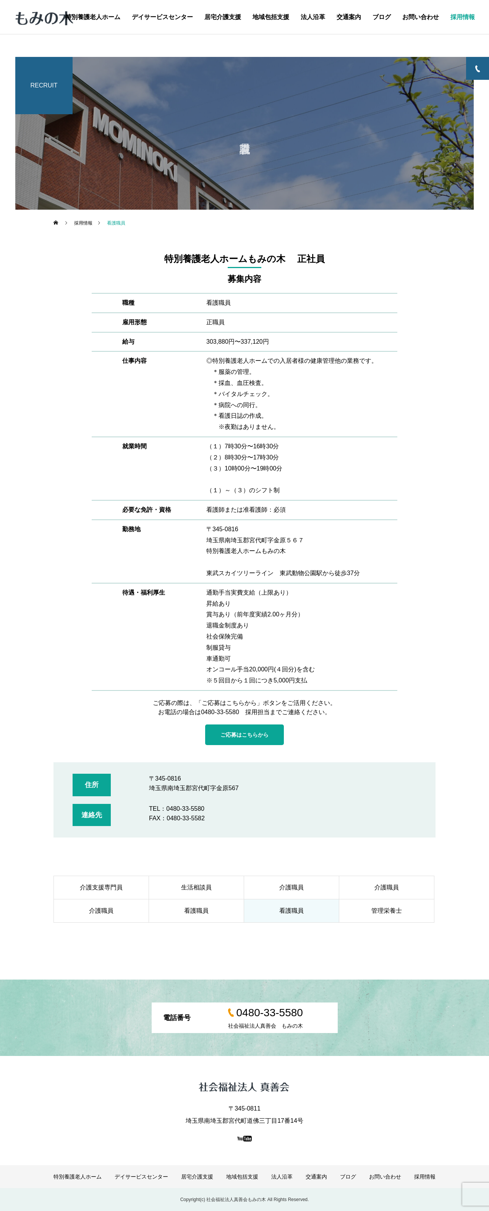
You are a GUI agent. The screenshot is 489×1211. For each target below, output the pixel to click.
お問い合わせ (420, 17)
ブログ (381, 17)
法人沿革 (313, 17)
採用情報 (462, 17)
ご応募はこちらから (244, 735)
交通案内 (349, 17)
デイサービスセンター (162, 17)
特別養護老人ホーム (92, 17)
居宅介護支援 (222, 17)
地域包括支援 (271, 17)
